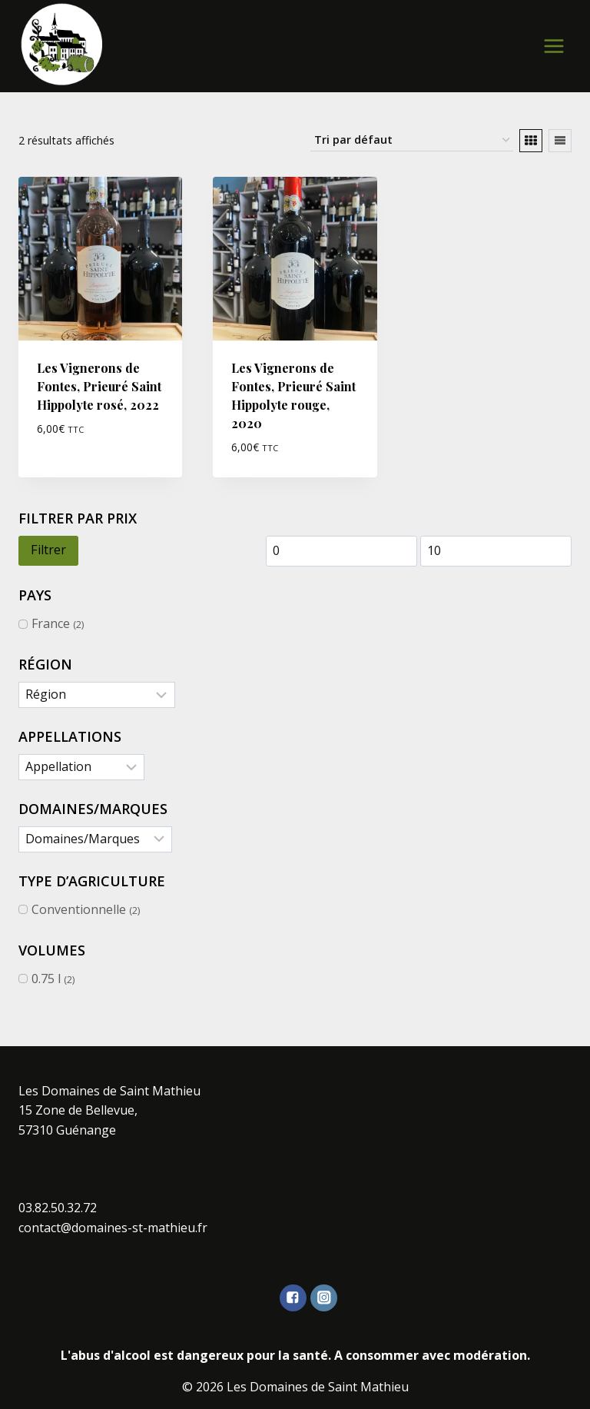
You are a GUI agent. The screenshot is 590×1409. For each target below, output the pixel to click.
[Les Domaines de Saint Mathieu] (62, 44)
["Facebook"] (293, 1297)
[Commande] (411, 140)
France (50, 623)
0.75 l (46, 978)
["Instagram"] (323, 1297)
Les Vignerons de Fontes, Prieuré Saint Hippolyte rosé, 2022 (99, 386)
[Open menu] (553, 45)
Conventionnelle (78, 909)
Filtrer (48, 549)
